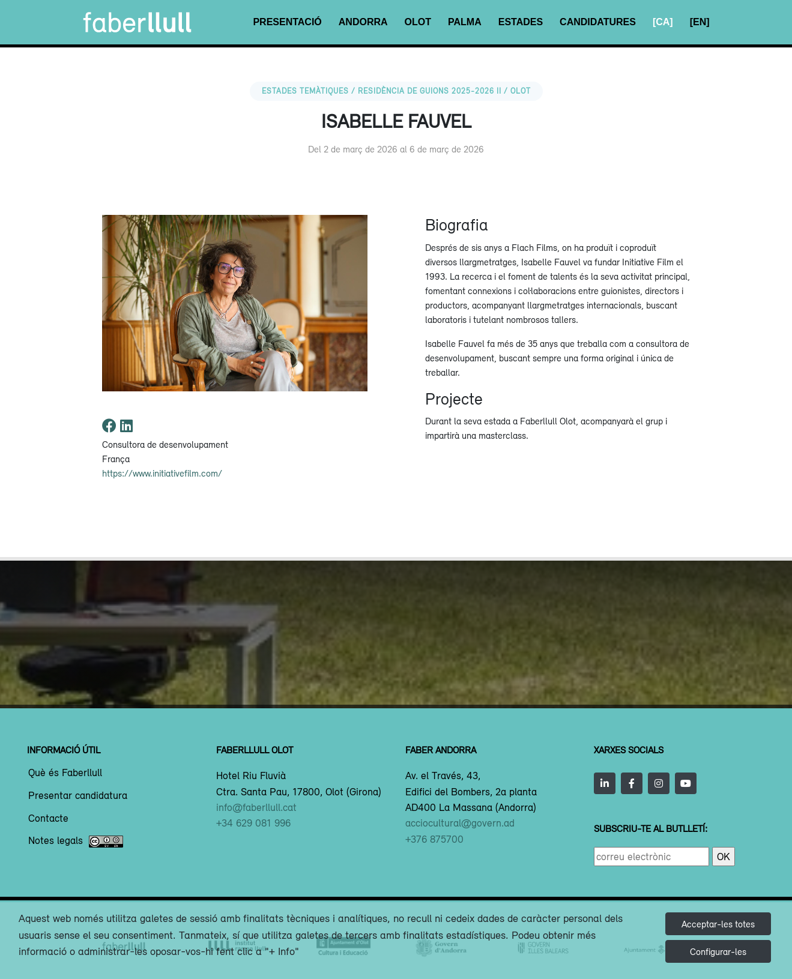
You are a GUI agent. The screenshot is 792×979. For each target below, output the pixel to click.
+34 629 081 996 (253, 823)
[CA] (663, 22)
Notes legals (75, 842)
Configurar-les (718, 951)
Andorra (363, 22)
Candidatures (598, 22)
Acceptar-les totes (718, 923)
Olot (418, 22)
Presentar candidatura (77, 796)
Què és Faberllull (65, 773)
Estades (520, 22)
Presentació (287, 22)
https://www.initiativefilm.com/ (162, 473)
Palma (465, 22)
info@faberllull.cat (256, 807)
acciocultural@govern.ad (460, 823)
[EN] (700, 22)
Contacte (48, 818)
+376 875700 (434, 839)
